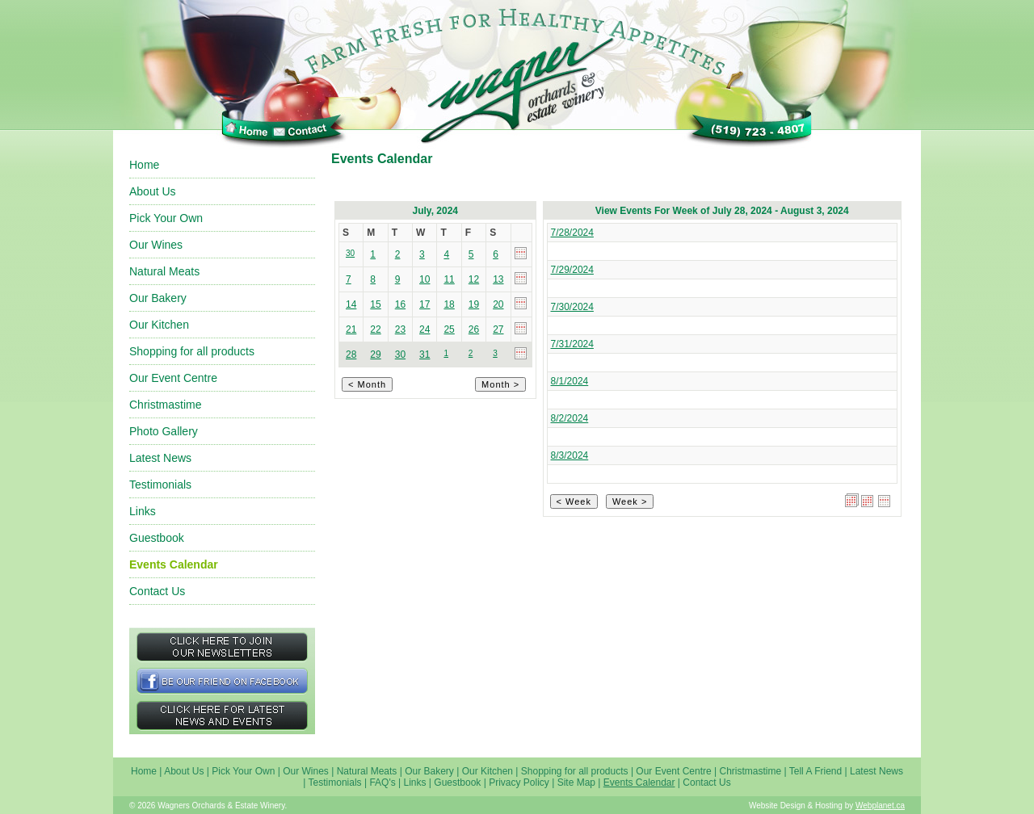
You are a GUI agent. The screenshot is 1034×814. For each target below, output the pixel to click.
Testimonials (160, 484)
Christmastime (165, 404)
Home (144, 164)
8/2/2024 (570, 418)
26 (474, 329)
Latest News (160, 457)
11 (448, 279)
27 (498, 329)
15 (375, 304)
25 (448, 329)
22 (375, 329)
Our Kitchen (159, 324)
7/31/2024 (572, 344)
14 (351, 304)
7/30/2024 (572, 307)
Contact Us (157, 591)
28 (351, 354)
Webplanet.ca (880, 805)
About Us (152, 191)
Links (142, 511)
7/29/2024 (572, 269)
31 (424, 354)
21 (351, 329)
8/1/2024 (570, 381)
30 (400, 354)
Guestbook (156, 537)
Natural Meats (164, 271)
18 (448, 304)
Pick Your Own (166, 218)
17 (424, 304)
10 (424, 279)
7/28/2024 (572, 232)
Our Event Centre (173, 377)
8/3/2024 (570, 455)
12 (474, 279)
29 (375, 354)
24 (424, 329)
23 (400, 329)
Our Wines (156, 244)
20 (498, 304)
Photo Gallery (163, 431)
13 (498, 279)
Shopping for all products (191, 351)
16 (400, 304)
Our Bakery (158, 298)
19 (474, 304)
